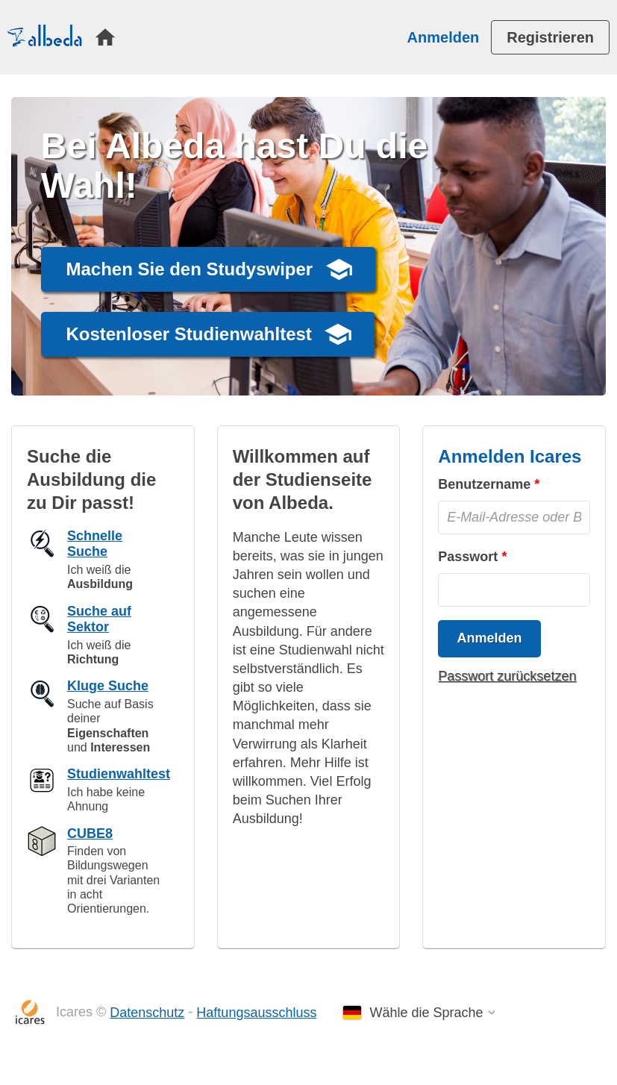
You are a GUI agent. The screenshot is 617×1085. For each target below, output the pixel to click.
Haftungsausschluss (256, 1012)
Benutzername (484, 484)
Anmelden (443, 37)
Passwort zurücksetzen (507, 676)
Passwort (468, 556)
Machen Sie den (189, 269)
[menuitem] (105, 37)
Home (105, 37)
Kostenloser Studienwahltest (188, 334)
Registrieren (550, 37)
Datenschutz (147, 1012)
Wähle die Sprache (426, 1012)
